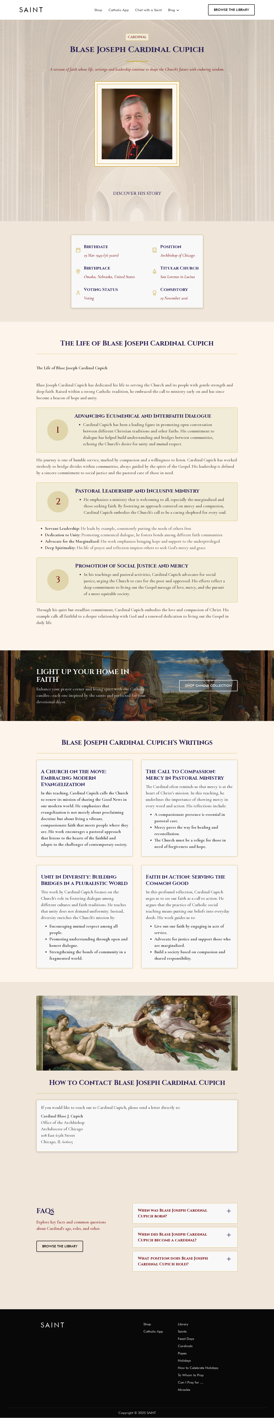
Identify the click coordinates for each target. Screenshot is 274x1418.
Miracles (184, 1389)
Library (183, 1324)
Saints (182, 1331)
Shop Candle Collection (208, 686)
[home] (31, 10)
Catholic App (119, 10)
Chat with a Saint (148, 10)
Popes (182, 1353)
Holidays (184, 1360)
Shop (98, 10)
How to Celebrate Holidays (198, 1368)
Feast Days (186, 1339)
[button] (173, 9)
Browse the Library (231, 10)
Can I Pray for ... (190, 1382)
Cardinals (185, 1346)
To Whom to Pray (191, 1375)
